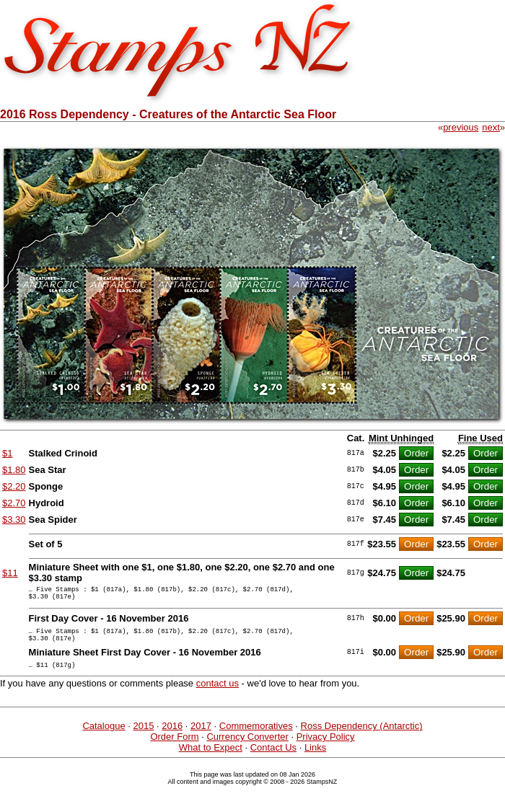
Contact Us (273, 758)
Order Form (174, 747)
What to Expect (210, 758)
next (491, 127)
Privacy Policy (326, 747)
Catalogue (103, 736)
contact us (217, 694)
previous (460, 127)
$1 (7, 453)
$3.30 (14, 519)
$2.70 (14, 503)
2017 (200, 736)
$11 (10, 572)
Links (315, 758)
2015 (143, 736)
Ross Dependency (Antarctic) (362, 736)
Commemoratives (256, 736)
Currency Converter (247, 747)
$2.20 (14, 486)
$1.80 (14, 469)
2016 (172, 736)
